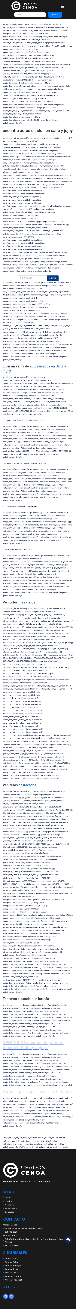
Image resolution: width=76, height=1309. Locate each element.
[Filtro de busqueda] (30, 14)
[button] (62, 6)
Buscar (55, 14)
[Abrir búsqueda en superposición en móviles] (38, 278)
